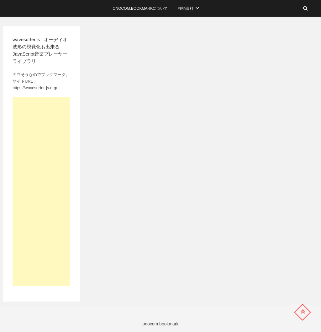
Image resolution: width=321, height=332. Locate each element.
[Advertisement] (41, 191)
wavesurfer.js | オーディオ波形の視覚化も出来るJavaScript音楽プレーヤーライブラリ (40, 50)
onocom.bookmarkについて (140, 8)
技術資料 (185, 8)
